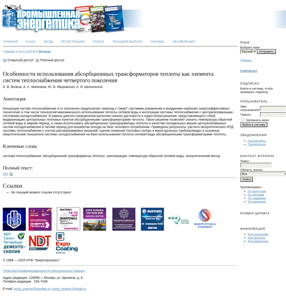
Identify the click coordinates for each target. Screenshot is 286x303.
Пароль (245, 114)
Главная (10, 41)
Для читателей (258, 234)
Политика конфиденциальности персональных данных (44, 271)
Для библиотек (258, 241)
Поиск (98, 41)
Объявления (183, 41)
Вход (48, 41)
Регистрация (73, 41)
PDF (5, 174)
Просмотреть (257, 141)
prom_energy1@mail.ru (69, 289)
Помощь (246, 60)
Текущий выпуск (127, 41)
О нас (31, 41)
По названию (257, 198)
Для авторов (256, 237)
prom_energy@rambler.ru (32, 289)
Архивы (157, 41)
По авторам (256, 194)
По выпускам (257, 191)
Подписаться (257, 144)
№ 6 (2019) (27, 51)
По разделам (257, 201)
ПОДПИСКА (248, 71)
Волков (45, 51)
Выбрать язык (250, 47)
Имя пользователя (249, 108)
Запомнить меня (257, 120)
